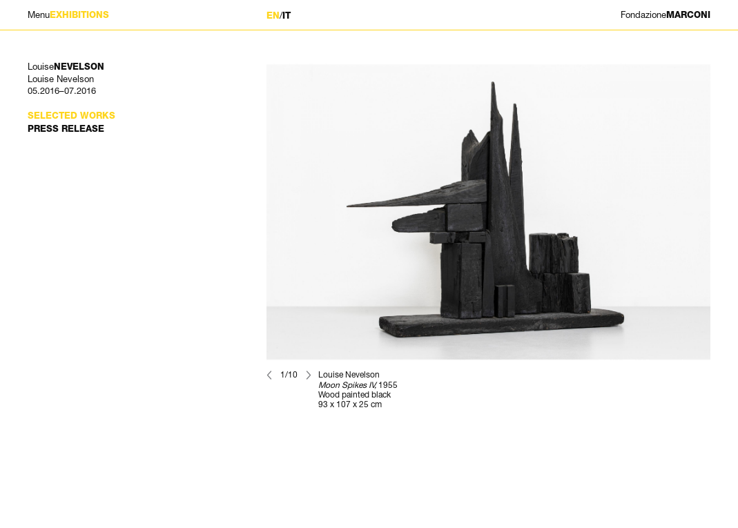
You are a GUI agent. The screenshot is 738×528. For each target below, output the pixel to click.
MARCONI (665, 14)
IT (286, 15)
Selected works (71, 115)
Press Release (66, 129)
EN (273, 15)
